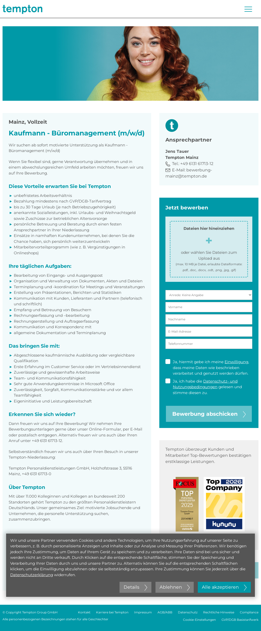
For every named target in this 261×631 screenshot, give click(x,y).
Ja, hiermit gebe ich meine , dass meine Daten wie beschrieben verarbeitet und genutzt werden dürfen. (207, 367)
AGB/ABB (165, 612)
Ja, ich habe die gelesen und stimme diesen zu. (203, 386)
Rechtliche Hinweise (218, 612)
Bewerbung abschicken (209, 414)
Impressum (143, 612)
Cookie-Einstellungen (199, 620)
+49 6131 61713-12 (196, 163)
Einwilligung (236, 361)
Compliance (249, 612)
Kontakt (84, 612)
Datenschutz (188, 612)
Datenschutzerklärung (31, 574)
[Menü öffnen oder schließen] (248, 9)
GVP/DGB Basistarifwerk (239, 620)
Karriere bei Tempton (112, 612)
